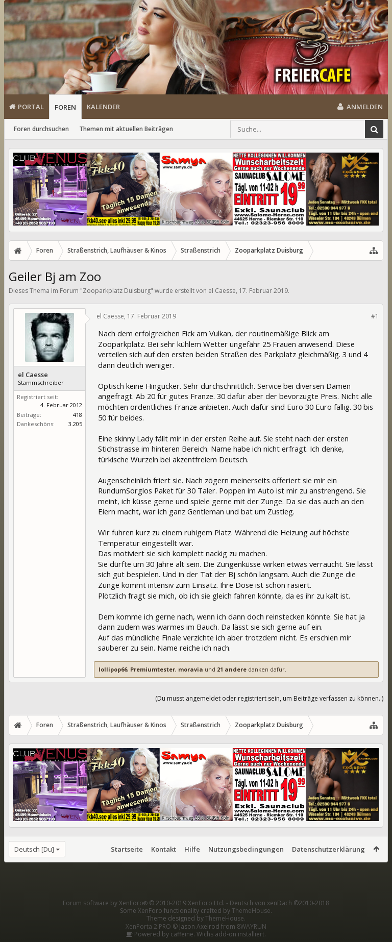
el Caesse (222, 290)
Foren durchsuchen (41, 129)
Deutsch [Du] (34, 849)
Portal (31, 106)
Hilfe (192, 849)
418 (77, 414)
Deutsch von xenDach (279, 903)
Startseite (127, 849)
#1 (375, 316)
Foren (65, 107)
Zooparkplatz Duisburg (117, 290)
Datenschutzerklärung (328, 849)
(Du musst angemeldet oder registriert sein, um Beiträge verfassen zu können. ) (269, 698)
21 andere (232, 669)
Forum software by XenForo (144, 903)
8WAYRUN (251, 926)
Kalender (103, 106)
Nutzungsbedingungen (246, 849)
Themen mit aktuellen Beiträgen (126, 129)
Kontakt (163, 849)
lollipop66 (113, 669)
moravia (190, 669)
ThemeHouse (251, 910)
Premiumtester (152, 669)
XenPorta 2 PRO (148, 926)
